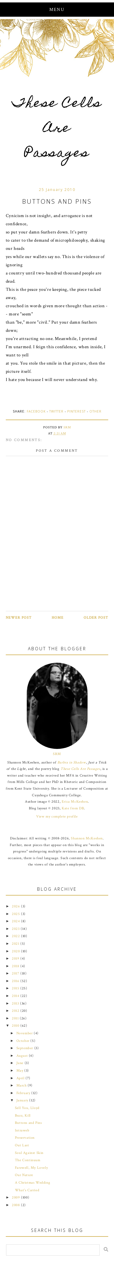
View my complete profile (57, 816)
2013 (16, 1003)
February (23, 1093)
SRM (57, 754)
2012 (16, 1010)
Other (95, 411)
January (22, 1100)
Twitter (56, 411)
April (21, 1078)
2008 (16, 1205)
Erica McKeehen (75, 801)
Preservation (25, 1137)
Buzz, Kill (23, 1115)
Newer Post (19, 617)
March (22, 1085)
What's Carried (27, 1190)
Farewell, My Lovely (31, 1167)
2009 (16, 1197)
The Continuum (27, 1160)
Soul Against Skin (29, 1153)
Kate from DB (73, 808)
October (23, 1041)
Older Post (96, 617)
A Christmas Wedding (32, 1182)
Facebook (36, 411)
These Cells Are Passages (57, 129)
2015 (16, 988)
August (22, 1055)
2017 (16, 973)
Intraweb (22, 1130)
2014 (16, 996)
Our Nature (24, 1175)
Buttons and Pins (28, 1123)
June (20, 1063)
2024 (16, 921)
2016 (16, 981)
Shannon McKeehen (87, 838)
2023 (16, 929)
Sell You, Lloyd (27, 1108)
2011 (16, 1018)
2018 (16, 966)
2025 (16, 914)
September (25, 1048)
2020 (16, 951)
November (25, 1033)
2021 (16, 943)
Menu (57, 9)
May (20, 1070)
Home (58, 617)
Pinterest (76, 411)
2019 (16, 958)
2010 (16, 1025)
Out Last (22, 1145)
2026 (16, 906)
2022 (16, 936)
